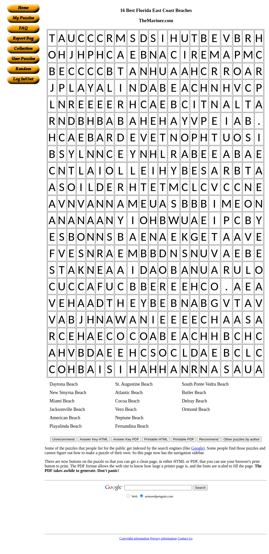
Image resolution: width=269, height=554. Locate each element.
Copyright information (134, 538)
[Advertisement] (23, 160)
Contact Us (185, 538)
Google (197, 448)
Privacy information (163, 538)
